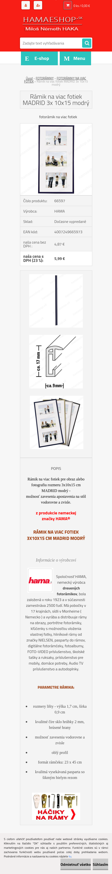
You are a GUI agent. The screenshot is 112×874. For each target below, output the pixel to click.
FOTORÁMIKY (44, 78)
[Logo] (53, 24)
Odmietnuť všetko (75, 864)
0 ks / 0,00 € (81, 5)
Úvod (29, 78)
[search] (86, 43)
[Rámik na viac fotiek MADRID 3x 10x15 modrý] (56, 125)
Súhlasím (100, 864)
